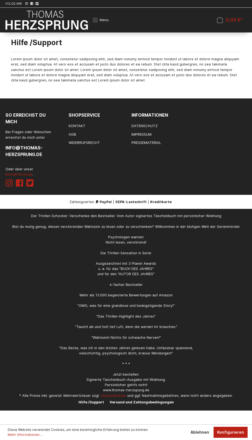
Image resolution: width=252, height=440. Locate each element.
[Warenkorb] (230, 20)
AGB (72, 134)
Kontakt (77, 126)
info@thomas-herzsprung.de (24, 151)
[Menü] (100, 20)
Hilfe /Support (91, 402)
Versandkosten (113, 395)
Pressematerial (146, 142)
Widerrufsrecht (84, 142)
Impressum (141, 134)
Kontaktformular (18, 174)
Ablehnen (200, 432)
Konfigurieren (230, 432)
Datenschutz (144, 126)
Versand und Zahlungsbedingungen (142, 402)
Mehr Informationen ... (25, 435)
